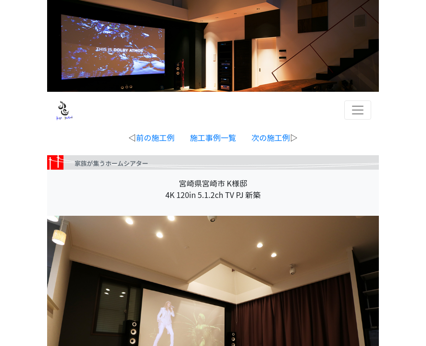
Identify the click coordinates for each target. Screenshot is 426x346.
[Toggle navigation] (357, 110)
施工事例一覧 (213, 137)
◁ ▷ (213, 137)
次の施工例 (270, 137)
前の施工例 (155, 137)
